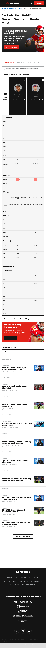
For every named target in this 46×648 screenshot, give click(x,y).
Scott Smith (7, 409)
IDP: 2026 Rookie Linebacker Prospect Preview (14, 511)
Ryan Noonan (7, 372)
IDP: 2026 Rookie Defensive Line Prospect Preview (16, 523)
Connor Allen (7, 390)
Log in (31, 3)
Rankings (23, 578)
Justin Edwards (8, 446)
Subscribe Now (11, 47)
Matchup (21, 62)
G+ (29, 631)
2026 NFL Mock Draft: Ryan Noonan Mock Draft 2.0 (14, 368)
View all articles (23, 536)
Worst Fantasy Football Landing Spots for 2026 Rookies (16, 443)
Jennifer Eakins (8, 427)
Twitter (23, 631)
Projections (8, 62)
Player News (7, 581)
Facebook (17, 631)
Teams (16, 578)
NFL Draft (5, 366)
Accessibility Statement (29, 584)
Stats (36, 62)
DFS (29, 62)
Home (4, 9)
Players (9, 578)
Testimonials (24, 581)
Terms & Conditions (36, 581)
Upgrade (10, 338)
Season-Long (6, 421)
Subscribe (39, 3)
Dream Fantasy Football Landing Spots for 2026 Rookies (16, 480)
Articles (36, 578)
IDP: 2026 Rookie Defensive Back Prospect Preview (16, 498)
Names (30, 578)
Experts (15, 581)
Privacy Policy (14, 584)
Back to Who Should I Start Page (17, 74)
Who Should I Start (14, 9)
